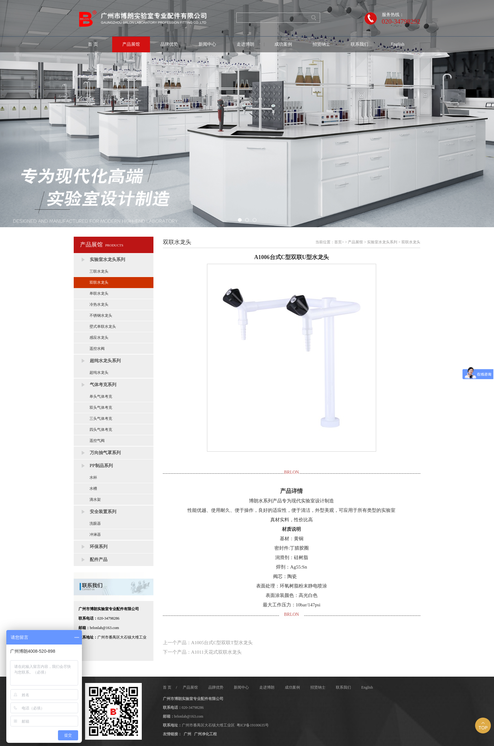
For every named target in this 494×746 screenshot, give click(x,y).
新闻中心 (207, 44)
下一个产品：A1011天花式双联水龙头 (202, 652)
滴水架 (95, 499)
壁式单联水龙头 (102, 326)
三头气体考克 (100, 418)
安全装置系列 (103, 511)
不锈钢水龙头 (100, 315)
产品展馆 (131, 44)
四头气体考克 (100, 429)
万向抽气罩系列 (105, 452)
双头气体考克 (100, 407)
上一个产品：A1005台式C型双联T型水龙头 (208, 642)
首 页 (93, 44)
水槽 (93, 488)
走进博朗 (245, 44)
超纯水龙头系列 (105, 360)
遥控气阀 (97, 440)
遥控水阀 (97, 348)
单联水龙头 (98, 293)
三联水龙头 (98, 271)
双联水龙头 (98, 282)
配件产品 (98, 559)
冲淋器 (95, 534)
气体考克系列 (103, 384)
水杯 (93, 477)
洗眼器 (95, 523)
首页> (339, 242)
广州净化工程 (205, 734)
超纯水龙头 (98, 372)
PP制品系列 (101, 465)
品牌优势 (169, 44)
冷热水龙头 (98, 304)
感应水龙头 (98, 337)
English (398, 44)
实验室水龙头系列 (107, 259)
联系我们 (359, 44)
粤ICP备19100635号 (253, 725)
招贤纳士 (321, 44)
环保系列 (98, 546)
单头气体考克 (100, 396)
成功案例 (283, 44)
